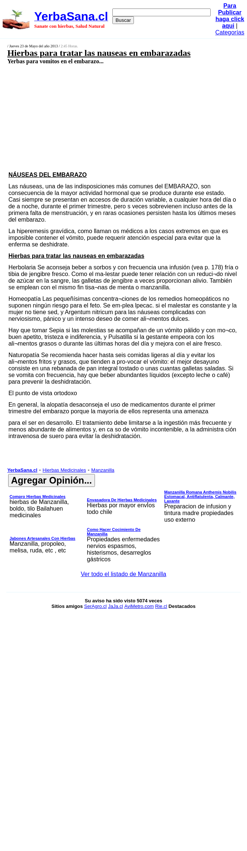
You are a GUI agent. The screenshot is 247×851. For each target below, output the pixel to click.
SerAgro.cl (95, 606)
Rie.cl (161, 606)
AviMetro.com (139, 606)
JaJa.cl (115, 606)
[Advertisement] (106, 117)
